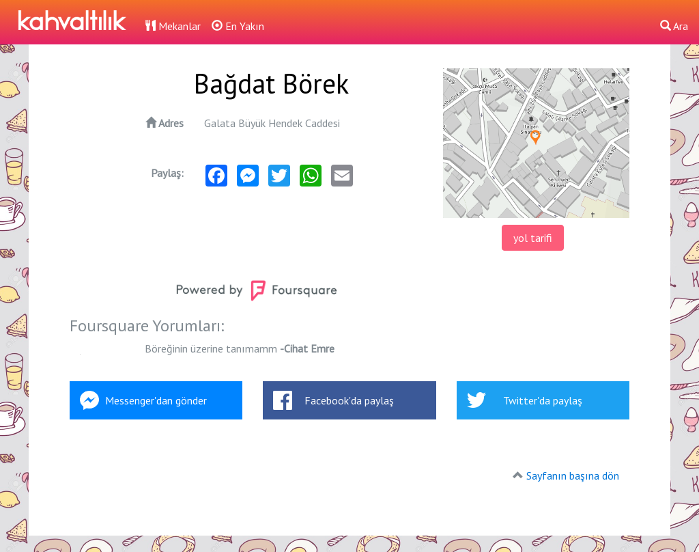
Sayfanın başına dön (572, 475)
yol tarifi (532, 238)
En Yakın (238, 26)
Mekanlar (173, 26)
